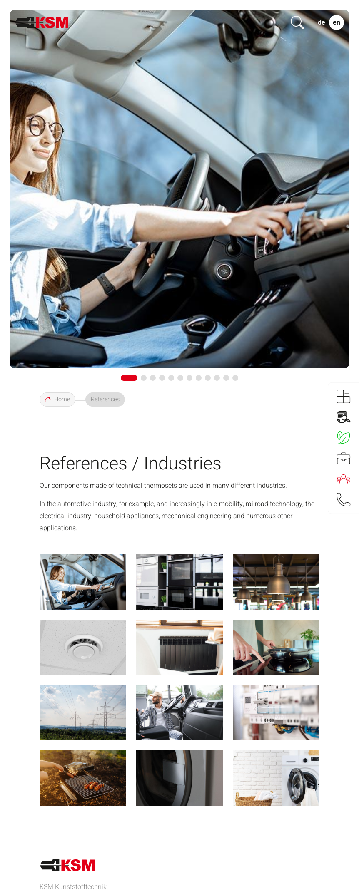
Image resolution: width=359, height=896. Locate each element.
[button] (129, 378)
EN (336, 22)
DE (321, 22)
